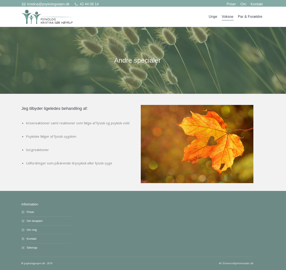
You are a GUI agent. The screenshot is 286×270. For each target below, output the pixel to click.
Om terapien (35, 221)
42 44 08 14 (89, 4)
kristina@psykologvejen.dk (48, 4)
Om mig (32, 229)
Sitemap (32, 247)
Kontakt (31, 238)
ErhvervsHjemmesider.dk (238, 263)
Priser (30, 212)
